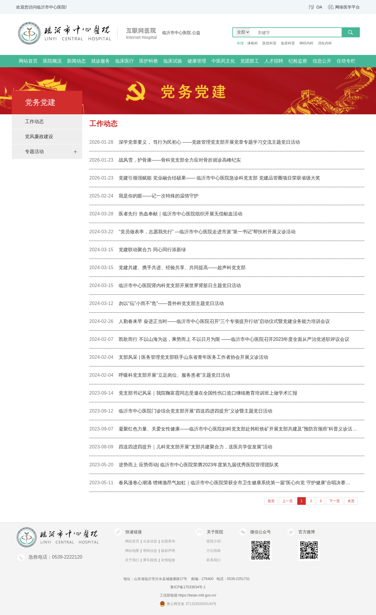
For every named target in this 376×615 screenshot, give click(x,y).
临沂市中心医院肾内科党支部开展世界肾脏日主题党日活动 (180, 285)
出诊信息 (150, 541)
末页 (351, 501)
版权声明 (168, 551)
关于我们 (132, 560)
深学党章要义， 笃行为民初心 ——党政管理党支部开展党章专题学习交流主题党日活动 (209, 142)
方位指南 (214, 551)
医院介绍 (214, 541)
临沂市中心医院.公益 (181, 32)
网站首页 (28, 60)
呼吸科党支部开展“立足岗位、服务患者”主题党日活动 (174, 375)
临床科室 (288, 43)
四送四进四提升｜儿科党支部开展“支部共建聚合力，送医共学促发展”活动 (195, 446)
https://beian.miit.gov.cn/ (197, 595)
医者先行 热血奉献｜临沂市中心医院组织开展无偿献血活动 (180, 213)
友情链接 (168, 560)
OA (319, 7)
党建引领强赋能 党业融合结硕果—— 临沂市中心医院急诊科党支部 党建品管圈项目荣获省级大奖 (219, 177)
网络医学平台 (347, 7)
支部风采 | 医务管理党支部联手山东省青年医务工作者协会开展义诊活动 (193, 357)
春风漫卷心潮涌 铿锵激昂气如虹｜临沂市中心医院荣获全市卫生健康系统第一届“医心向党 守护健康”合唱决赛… (234, 482)
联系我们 (214, 560)
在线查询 (168, 541)
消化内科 (325, 43)
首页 (289, 130)
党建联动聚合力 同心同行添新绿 (152, 249)
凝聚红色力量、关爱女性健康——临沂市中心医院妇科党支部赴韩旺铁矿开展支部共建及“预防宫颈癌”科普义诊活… (238, 428)
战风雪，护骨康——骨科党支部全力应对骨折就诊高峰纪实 (180, 159)
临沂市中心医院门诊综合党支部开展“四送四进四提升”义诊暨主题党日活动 (195, 410)
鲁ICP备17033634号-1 (188, 587)
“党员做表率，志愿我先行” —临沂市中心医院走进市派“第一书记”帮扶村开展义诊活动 (207, 231)
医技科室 (269, 43)
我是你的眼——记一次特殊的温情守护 (159, 195)
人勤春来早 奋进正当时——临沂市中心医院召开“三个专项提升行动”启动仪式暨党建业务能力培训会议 (224, 321)
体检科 (252, 43)
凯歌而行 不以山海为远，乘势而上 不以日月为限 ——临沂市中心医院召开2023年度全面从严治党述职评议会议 (234, 339)
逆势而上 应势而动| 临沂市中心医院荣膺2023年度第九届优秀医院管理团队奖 (199, 464)
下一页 (334, 501)
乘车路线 (150, 560)
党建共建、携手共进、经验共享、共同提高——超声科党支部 (182, 267)
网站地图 (132, 551)
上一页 (287, 501)
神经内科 (306, 43)
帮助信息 (150, 551)
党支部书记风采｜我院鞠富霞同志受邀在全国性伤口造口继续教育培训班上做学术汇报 (208, 393)
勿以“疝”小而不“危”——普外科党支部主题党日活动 (171, 303)
